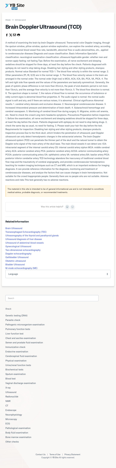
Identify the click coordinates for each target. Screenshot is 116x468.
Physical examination (15, 360)
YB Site (55, 457)
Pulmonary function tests (17, 329)
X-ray (8, 387)
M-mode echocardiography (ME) (21, 268)
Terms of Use (55, 454)
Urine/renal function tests (18, 365)
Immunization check (15, 347)
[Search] (51, 298)
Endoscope (10, 410)
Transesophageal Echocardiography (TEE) (26, 231)
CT (6, 405)
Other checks (12, 441)
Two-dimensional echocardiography (22, 250)
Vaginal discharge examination (20, 383)
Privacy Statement (72, 454)
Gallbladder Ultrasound (16, 257)
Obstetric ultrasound (15, 260)
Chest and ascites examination (20, 338)
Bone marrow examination (18, 437)
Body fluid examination (16, 432)
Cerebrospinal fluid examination (21, 356)
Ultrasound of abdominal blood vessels (24, 242)
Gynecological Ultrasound (18, 246)
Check (8, 20)
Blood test (10, 378)
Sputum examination (15, 374)
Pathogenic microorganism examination (25, 324)
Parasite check (12, 320)
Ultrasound (20, 20)
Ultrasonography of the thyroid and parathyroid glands (32, 235)
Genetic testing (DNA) (16, 315)
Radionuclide (11, 396)
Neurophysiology (13, 414)
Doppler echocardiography (18, 253)
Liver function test (14, 333)
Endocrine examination (16, 351)
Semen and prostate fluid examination (24, 342)
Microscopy (11, 419)
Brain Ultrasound (13, 228)
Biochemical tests (14, 369)
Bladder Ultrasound (15, 264)
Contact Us (40, 454)
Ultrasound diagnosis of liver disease (23, 239)
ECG (7, 423)
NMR (7, 401)
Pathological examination (18, 428)
